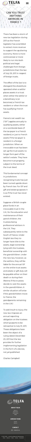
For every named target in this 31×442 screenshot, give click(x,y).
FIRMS (15, 414)
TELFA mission (15, 413)
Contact (16, 437)
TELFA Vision (15, 411)
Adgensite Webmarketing (18, 436)
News (12, 437)
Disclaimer (21, 437)
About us (15, 410)
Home (4, 437)
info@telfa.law (17, 430)
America (15, 423)
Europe (15, 421)
